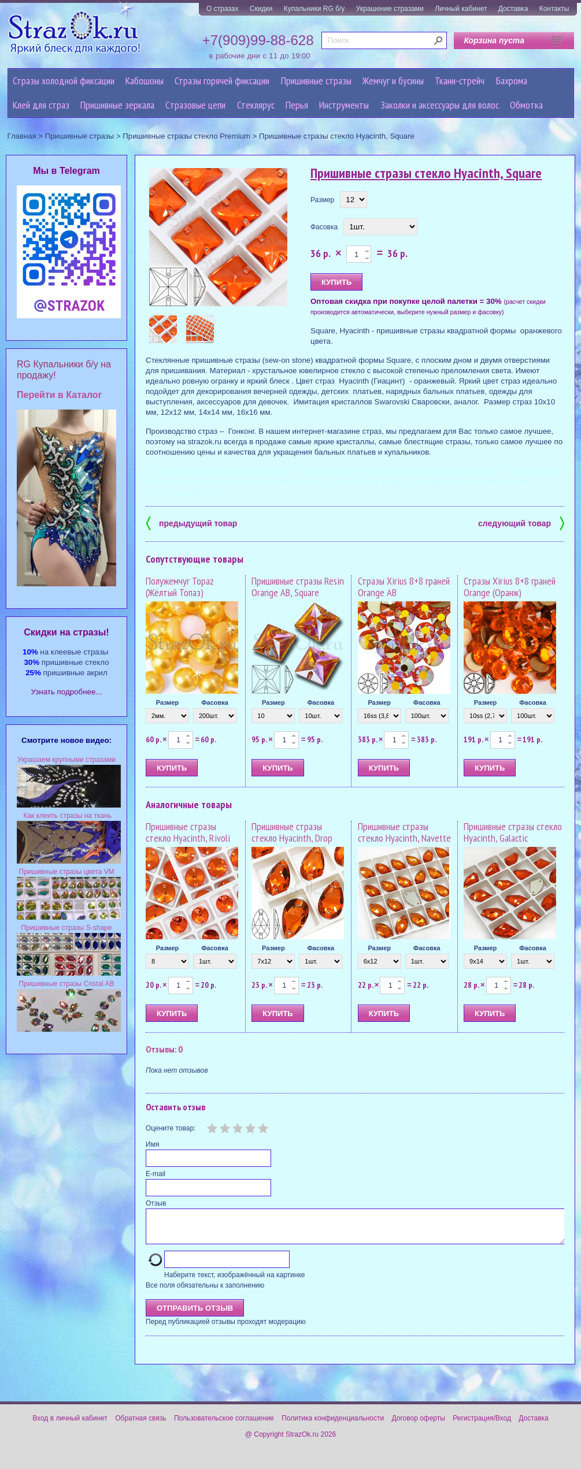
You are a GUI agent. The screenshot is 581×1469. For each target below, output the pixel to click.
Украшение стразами (390, 9)
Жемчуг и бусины (393, 80)
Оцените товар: (170, 1128)
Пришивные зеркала (117, 104)
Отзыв (156, 1203)
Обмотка (526, 104)
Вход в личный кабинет (70, 1425)
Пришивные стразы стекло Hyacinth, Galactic (513, 832)
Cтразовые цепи (195, 104)
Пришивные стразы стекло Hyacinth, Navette (404, 832)
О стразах (222, 9)
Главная (22, 136)
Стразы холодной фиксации (63, 80)
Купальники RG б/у (314, 9)
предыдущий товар (191, 522)
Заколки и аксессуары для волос (439, 104)
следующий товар (521, 522)
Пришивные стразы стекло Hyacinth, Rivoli (188, 832)
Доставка (513, 9)
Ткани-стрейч (459, 80)
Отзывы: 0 (164, 1049)
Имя (152, 1144)
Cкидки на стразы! (66, 632)
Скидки (261, 9)
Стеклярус (256, 104)
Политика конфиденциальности (333, 1425)
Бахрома (511, 80)
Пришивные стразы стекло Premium (186, 136)
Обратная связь (140, 1425)
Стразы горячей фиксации (222, 80)
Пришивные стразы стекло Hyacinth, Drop (291, 832)
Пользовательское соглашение (224, 1425)
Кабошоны (144, 80)
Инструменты (344, 104)
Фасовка (324, 227)
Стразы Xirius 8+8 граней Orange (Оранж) (510, 586)
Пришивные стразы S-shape (66, 928)
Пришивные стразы (316, 80)
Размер (322, 200)
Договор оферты (418, 1425)
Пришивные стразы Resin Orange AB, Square (297, 586)
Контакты (554, 9)
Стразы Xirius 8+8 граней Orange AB (404, 586)
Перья (297, 104)
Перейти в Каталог (59, 395)
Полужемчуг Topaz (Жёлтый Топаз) (180, 586)
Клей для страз (41, 104)
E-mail (155, 1174)
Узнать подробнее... (66, 691)
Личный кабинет (461, 9)
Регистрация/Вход (482, 1425)
